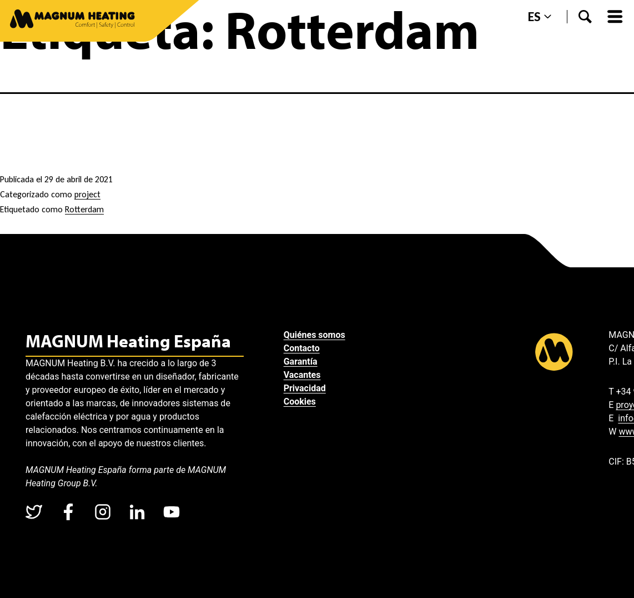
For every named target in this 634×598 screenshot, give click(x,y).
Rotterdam (84, 209)
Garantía (301, 361)
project (87, 194)
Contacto (302, 348)
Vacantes (302, 375)
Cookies (300, 401)
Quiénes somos (314, 335)
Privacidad (305, 388)
